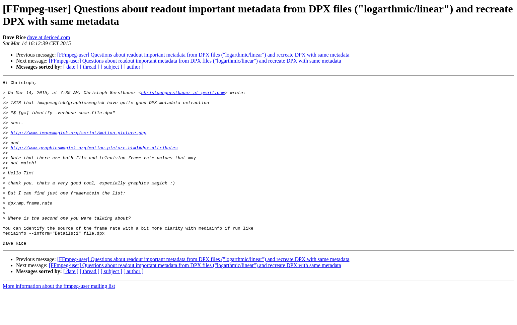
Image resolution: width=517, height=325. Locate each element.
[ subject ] (111, 67)
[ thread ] (89, 67)
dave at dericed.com (48, 37)
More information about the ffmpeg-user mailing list (59, 319)
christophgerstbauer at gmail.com (183, 95)
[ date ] (70, 67)
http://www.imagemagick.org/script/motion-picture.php (78, 144)
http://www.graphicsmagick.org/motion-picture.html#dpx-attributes (93, 162)
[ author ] (134, 67)
